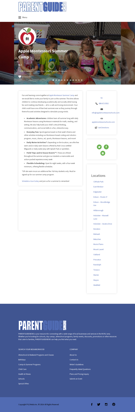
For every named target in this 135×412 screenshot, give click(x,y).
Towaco (96, 270)
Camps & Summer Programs (29, 364)
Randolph (97, 264)
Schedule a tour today (30, 181)
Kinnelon (96, 229)
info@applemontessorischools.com (105, 113)
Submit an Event (76, 379)
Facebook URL (106, 147)
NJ (20, 65)
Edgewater (97, 192)
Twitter (99, 404)
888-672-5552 (104, 103)
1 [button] (53, 80)
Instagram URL (102, 153)
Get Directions (103, 127)
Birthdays (21, 359)
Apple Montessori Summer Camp (61, 95)
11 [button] (81, 80)
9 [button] (76, 80)
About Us (73, 355)
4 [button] (62, 80)
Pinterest (114, 404)
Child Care (22, 369)
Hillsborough (98, 210)
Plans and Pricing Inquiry (79, 374)
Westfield (96, 285)
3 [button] (59, 80)
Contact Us (74, 359)
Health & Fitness (24, 374)
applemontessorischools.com (103, 122)
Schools (21, 379)
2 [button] (56, 80)
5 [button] (64, 80)
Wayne (96, 280)
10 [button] (79, 80)
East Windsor (98, 187)
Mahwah (96, 234)
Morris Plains (98, 244)
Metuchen (97, 239)
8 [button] (73, 80)
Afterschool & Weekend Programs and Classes (36, 355)
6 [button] (67, 80)
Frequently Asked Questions (80, 369)
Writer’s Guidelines (76, 364)
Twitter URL (99, 147)
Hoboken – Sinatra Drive (102, 224)
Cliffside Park (98, 182)
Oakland (96, 254)
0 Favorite (24, 76)
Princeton (97, 259)
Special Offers (23, 383)
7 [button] (70, 80)
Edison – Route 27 (100, 197)
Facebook (92, 404)
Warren (96, 275)
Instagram (106, 404)
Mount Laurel (98, 249)
